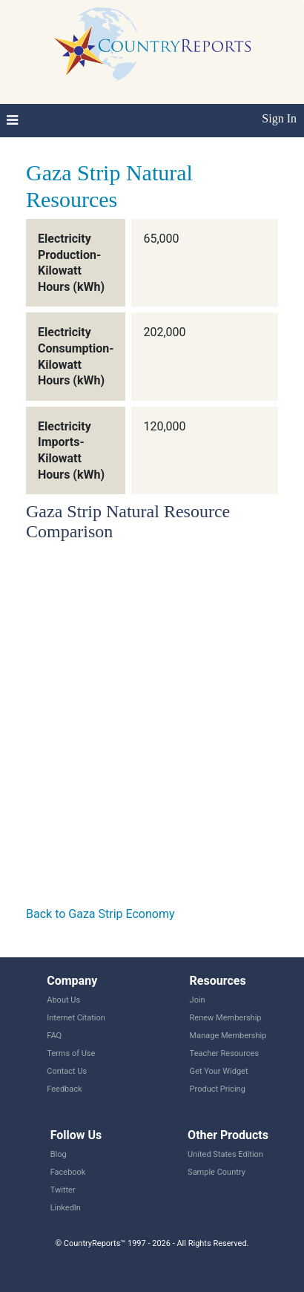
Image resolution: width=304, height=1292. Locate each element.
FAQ (54, 1035)
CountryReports (152, 44)
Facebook (68, 1172)
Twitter (63, 1190)
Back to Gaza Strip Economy (100, 914)
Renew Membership (226, 1018)
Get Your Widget (219, 1071)
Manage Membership (228, 1035)
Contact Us (67, 1071)
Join (197, 1000)
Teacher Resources (224, 1053)
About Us (63, 1000)
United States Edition (225, 1154)
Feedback (64, 1089)
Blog (58, 1154)
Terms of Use (71, 1053)
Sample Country (216, 1172)
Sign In (279, 118)
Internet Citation (76, 1018)
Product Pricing (217, 1089)
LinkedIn (65, 1208)
